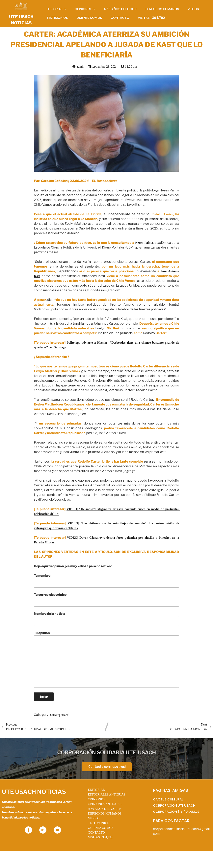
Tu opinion (106, 659)
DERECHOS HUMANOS (104, 813)
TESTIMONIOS (98, 823)
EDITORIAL (96, 789)
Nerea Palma (144, 242)
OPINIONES (96, 799)
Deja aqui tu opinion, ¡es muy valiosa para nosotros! (73, 566)
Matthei (88, 261)
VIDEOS (94, 818)
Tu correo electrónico (106, 600)
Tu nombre (106, 581)
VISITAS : (100, 837)
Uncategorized (59, 714)
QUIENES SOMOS (100, 827)
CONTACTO (96, 832)
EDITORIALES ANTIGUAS (106, 794)
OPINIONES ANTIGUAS (104, 804)
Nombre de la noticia (106, 619)
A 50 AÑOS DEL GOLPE (104, 808)
